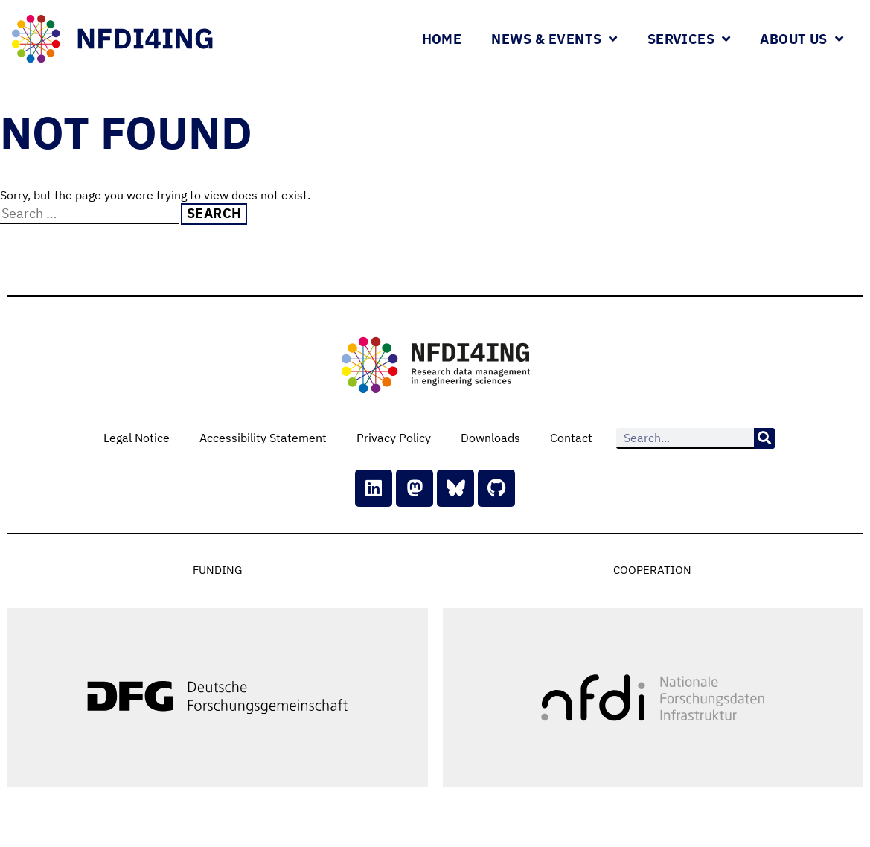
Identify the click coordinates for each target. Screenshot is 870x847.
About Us (801, 39)
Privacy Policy (393, 437)
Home (442, 39)
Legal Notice (136, 437)
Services (689, 39)
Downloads (490, 437)
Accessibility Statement (263, 437)
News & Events (554, 39)
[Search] (764, 438)
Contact (571, 437)
